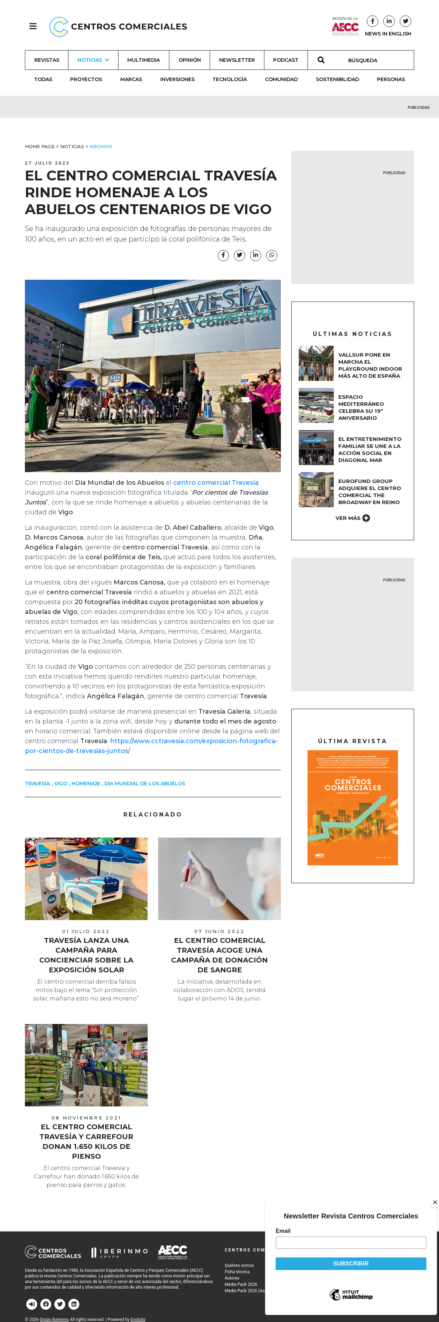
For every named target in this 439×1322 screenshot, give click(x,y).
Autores (232, 1278)
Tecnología (229, 79)
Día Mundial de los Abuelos (144, 783)
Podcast (285, 60)
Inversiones (177, 79)
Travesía (37, 783)
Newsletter (237, 60)
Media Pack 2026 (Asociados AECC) (258, 1290)
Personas (391, 79)
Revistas (46, 60)
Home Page (40, 146)
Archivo (101, 146)
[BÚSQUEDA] (366, 60)
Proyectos (86, 79)
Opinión (189, 60)
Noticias (72, 146)
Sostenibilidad (337, 79)
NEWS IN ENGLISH (388, 34)
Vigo (60, 783)
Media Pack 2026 (241, 1284)
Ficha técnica (237, 1271)
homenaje (86, 783)
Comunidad (281, 79)
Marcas (131, 79)
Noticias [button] (93, 60)
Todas (43, 79)
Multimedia (143, 60)
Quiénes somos (239, 1265)
